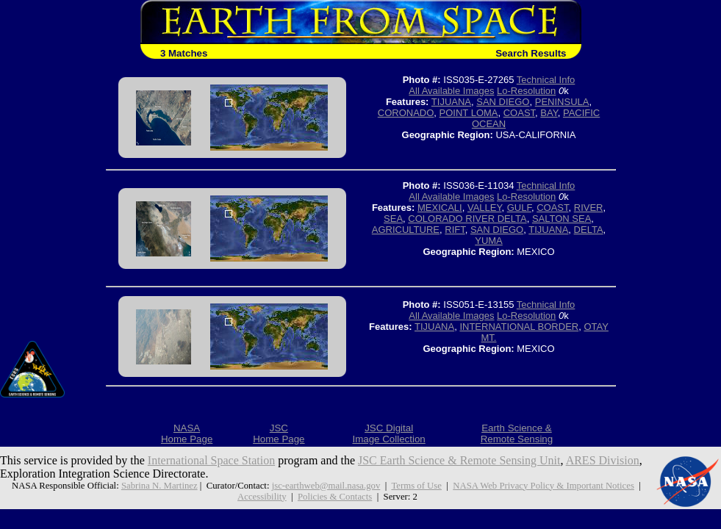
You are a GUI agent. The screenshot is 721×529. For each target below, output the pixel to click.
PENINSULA (562, 101)
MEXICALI (439, 207)
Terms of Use (416, 486)
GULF (519, 207)
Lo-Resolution (526, 90)
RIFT (454, 229)
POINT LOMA (469, 112)
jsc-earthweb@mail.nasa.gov (326, 486)
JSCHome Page (278, 433)
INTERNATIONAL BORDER (518, 326)
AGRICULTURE (406, 229)
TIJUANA (451, 101)
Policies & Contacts (335, 497)
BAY (548, 112)
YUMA (489, 240)
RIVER (588, 207)
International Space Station (211, 460)
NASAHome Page (186, 433)
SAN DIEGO (502, 101)
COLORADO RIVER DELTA (467, 218)
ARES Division (602, 460)
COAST (519, 112)
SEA (393, 218)
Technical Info (546, 79)
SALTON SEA (561, 218)
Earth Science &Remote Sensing (517, 433)
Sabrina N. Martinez (159, 486)
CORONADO (406, 112)
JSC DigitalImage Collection (388, 433)
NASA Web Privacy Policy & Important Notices (543, 486)
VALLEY (484, 207)
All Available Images (451, 90)
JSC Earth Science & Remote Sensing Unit (459, 460)
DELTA (588, 229)
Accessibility (262, 497)
